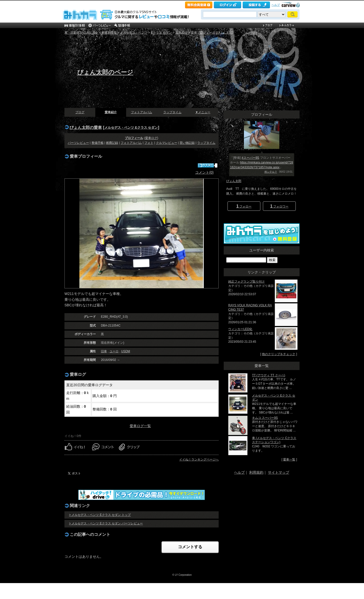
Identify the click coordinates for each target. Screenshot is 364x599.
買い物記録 (187, 143)
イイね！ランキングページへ (199, 459)
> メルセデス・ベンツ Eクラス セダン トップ (100, 515)
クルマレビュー (166, 143)
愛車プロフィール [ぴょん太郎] (212, 32)
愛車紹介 (181, 32)
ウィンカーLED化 (240, 329)
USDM (125, 351)
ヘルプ (275, 4)
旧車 (104, 351)
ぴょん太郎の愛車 (86, 127)
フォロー (244, 206)
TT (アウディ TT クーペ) (268, 375)
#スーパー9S (250, 157)
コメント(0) (204, 172)
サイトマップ (278, 472)
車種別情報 (109, 32)
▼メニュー (202, 112)
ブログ (79, 112)
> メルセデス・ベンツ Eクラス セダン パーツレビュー (106, 523)
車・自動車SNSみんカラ (81, 32)
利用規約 (256, 472)
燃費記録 (112, 143)
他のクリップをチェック (278, 354)
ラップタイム (172, 112)
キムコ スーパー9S (265, 418)
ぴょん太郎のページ (105, 72)
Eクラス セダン (161, 32)
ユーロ (114, 351)
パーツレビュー (78, 143)
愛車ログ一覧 (140, 426)
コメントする (190, 547)
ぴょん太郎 (233, 181)
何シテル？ (270, 171)
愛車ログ (151, 138)
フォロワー (279, 206)
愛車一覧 (289, 459)
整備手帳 (98, 143)
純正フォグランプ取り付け (246, 281)
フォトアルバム (141, 112)
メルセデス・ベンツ (133, 32)
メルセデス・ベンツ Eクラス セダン (131, 127)
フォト (148, 143)
